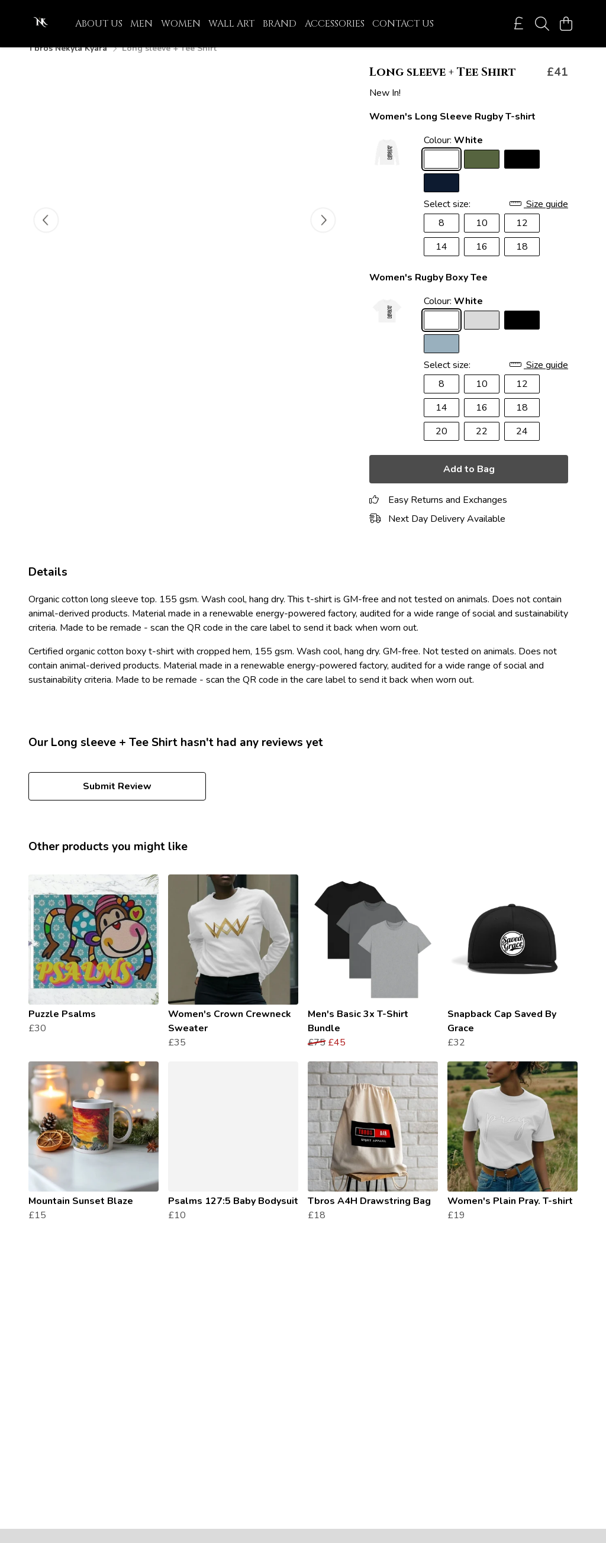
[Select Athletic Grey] (481, 334)
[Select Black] (522, 173)
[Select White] (441, 173)
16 (482, 260)
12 (522, 237)
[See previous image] (46, 234)
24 (522, 445)
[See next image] (323, 234)
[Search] (542, 23)
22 (482, 445)
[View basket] (566, 23)
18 (522, 260)
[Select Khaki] (481, 173)
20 (441, 445)
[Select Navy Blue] (441, 197)
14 (441, 260)
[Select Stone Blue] (441, 357)
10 (482, 237)
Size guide (539, 218)
